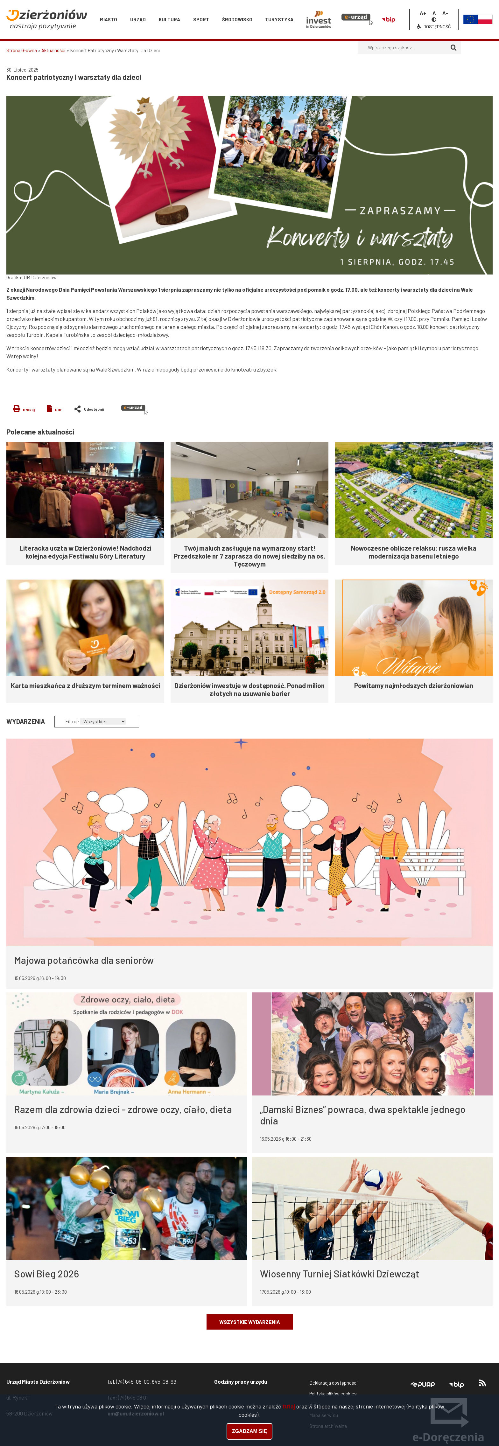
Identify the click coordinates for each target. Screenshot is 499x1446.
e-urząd (134, 409)
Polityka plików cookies (333, 1393)
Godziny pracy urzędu (240, 1381)
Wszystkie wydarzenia (249, 1322)
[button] (249, 185)
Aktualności (53, 50)
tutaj (288, 1406)
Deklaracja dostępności (333, 1383)
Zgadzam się (249, 1431)
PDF (58, 409)
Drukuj (29, 409)
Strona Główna (21, 50)
